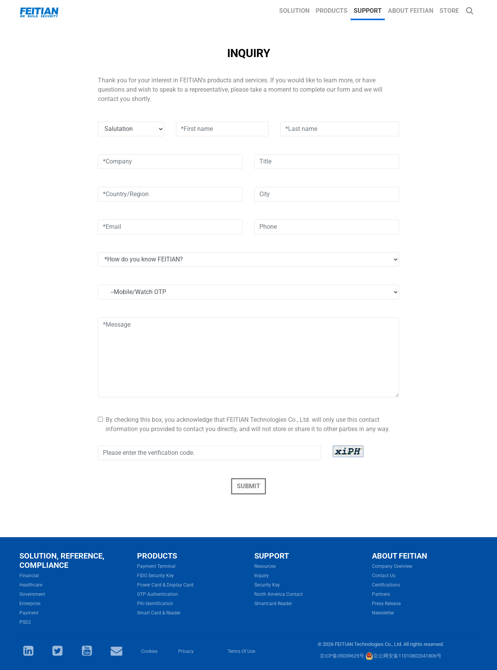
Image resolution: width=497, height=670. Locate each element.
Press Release (386, 603)
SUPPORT (271, 555)
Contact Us (383, 575)
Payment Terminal (156, 566)
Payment (28, 613)
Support (368, 10)
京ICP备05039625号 (342, 656)
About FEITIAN (410, 10)
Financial (29, 575)
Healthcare (30, 585)
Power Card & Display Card (165, 585)
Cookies (149, 651)
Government (32, 594)
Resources (265, 566)
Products (332, 10)
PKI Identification (155, 603)
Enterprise (29, 603)
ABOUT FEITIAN (399, 555)
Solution (294, 10)
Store (449, 10)
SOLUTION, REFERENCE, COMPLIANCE (61, 560)
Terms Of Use (241, 651)
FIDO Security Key (155, 575)
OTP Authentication (157, 594)
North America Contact (278, 594)
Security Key (267, 585)
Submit (248, 486)
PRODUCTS (157, 555)
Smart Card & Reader (159, 613)
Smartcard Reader (273, 603)
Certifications (386, 585)
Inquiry (261, 575)
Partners (381, 594)
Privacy (186, 651)
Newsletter (383, 613)
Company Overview (392, 566)
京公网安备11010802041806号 (403, 656)
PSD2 (25, 622)
